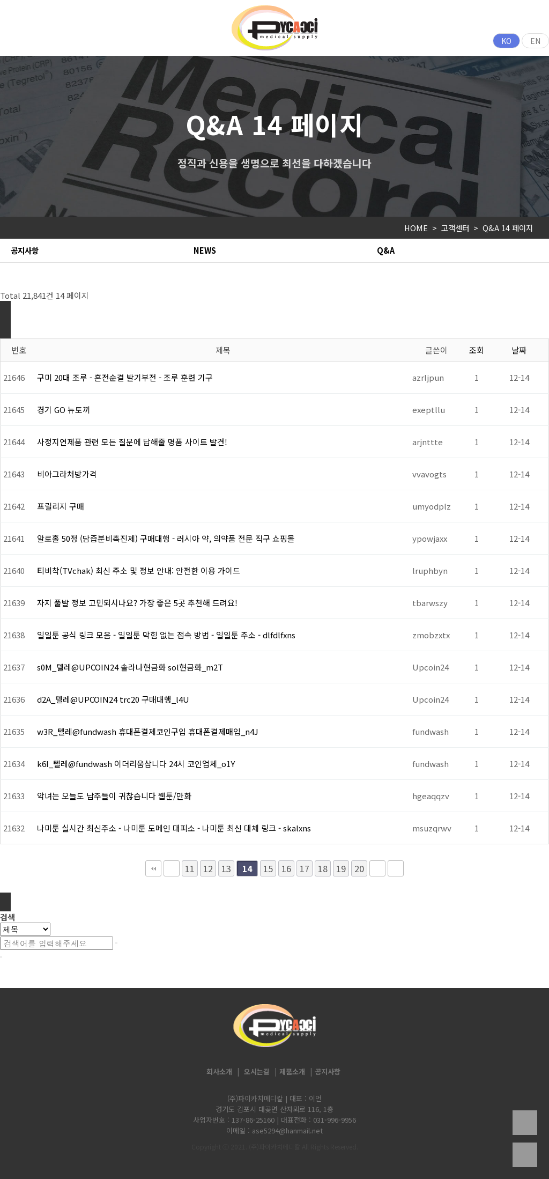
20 (359, 868)
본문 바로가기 (0, 0)
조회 (476, 350)
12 (208, 868)
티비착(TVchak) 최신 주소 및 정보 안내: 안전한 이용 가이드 (138, 570)
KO (506, 40)
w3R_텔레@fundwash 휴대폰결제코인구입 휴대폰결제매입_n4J (147, 731)
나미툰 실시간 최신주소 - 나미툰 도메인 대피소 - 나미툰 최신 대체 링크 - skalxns (174, 828)
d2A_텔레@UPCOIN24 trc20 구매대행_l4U (113, 699)
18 (323, 868)
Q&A (386, 250)
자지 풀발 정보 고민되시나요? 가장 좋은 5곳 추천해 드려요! (137, 602)
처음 (153, 868)
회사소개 (219, 1071)
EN (535, 40)
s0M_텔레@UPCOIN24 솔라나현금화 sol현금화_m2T (130, 667)
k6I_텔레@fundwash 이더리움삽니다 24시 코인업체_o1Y (136, 763)
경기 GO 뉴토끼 (63, 409)
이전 (172, 868)
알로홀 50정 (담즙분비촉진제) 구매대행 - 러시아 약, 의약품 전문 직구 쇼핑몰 (166, 538)
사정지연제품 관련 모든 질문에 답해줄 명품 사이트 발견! (132, 441)
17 (304, 868)
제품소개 (292, 1071)
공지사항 (25, 250)
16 (286, 868)
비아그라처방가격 (67, 474)
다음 (377, 868)
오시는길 (257, 1071)
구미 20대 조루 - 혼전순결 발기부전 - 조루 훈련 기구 (125, 377)
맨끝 (396, 868)
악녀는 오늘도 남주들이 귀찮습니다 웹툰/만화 (114, 795)
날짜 (518, 350)
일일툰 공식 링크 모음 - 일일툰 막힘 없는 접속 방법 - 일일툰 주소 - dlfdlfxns (166, 634)
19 (341, 868)
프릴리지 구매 (60, 506)
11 (190, 868)
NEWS (205, 250)
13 (226, 868)
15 (268, 868)
